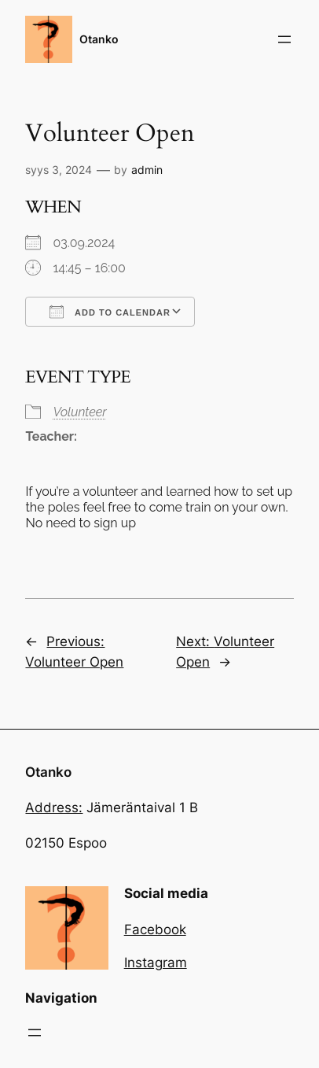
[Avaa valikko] (284, 39)
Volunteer (79, 412)
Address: (53, 807)
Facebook (155, 929)
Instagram (155, 962)
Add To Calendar (110, 312)
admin (147, 169)
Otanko (99, 39)
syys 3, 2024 (58, 169)
